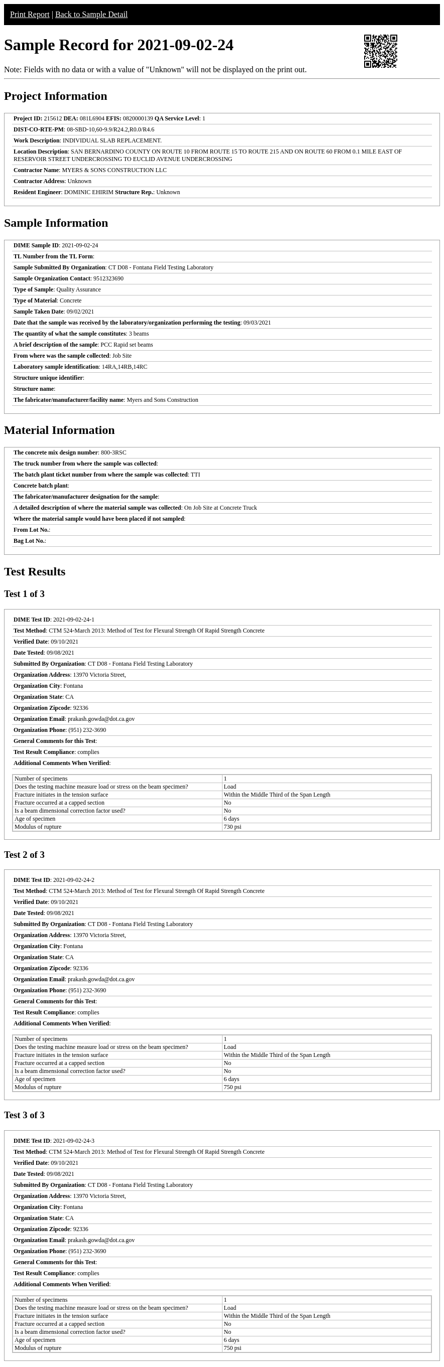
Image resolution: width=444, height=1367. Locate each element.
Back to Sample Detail (91, 14)
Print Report (30, 14)
